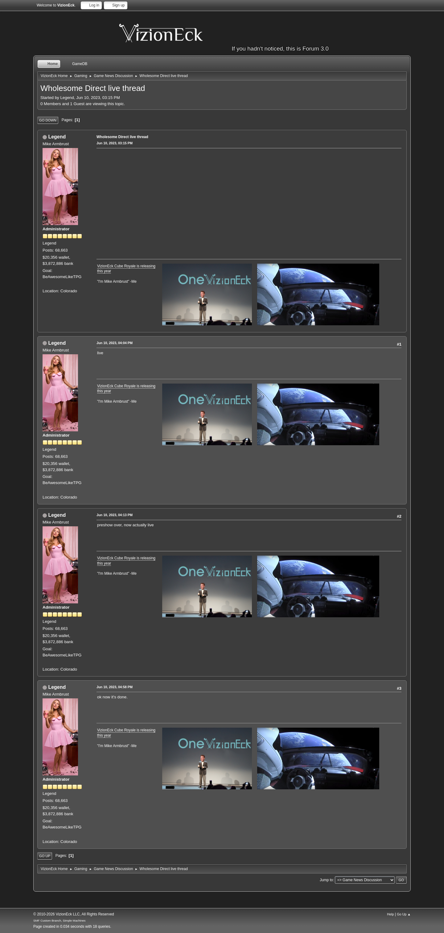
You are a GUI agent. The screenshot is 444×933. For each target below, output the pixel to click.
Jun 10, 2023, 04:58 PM (115, 687)
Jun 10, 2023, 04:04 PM (115, 343)
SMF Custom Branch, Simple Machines (59, 920)
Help (390, 914)
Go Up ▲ (404, 914)
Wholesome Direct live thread (122, 137)
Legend (57, 136)
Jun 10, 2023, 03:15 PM (115, 143)
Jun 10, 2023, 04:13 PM (115, 515)
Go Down (47, 120)
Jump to (326, 880)
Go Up (44, 856)
